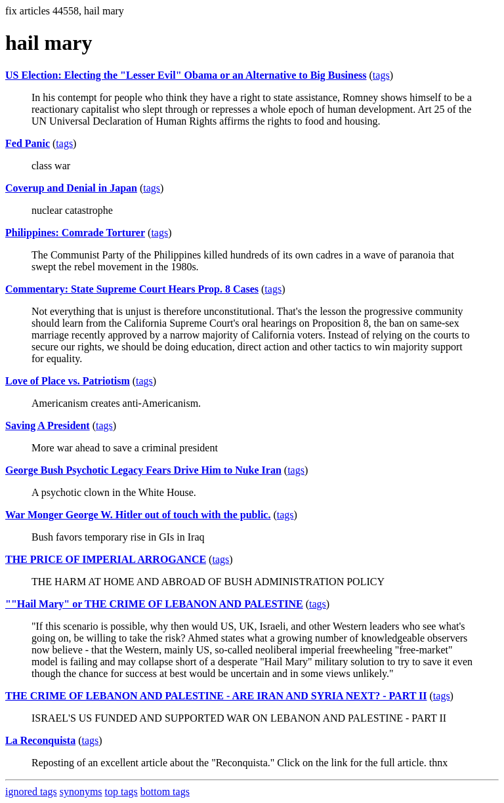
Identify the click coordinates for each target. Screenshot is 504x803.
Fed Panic (27, 143)
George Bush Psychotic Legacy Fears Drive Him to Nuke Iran (143, 470)
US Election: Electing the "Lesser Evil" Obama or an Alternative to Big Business (186, 75)
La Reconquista (40, 740)
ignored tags (31, 791)
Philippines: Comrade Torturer (75, 232)
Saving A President (47, 425)
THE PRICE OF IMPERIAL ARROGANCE (105, 559)
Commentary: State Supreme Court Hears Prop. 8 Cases (132, 289)
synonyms (81, 791)
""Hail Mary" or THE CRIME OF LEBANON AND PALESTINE (154, 603)
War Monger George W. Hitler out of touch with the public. (137, 514)
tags (381, 75)
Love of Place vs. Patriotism (67, 380)
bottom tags (165, 791)
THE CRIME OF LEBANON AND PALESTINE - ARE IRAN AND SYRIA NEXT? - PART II (216, 695)
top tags (121, 791)
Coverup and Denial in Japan (71, 188)
